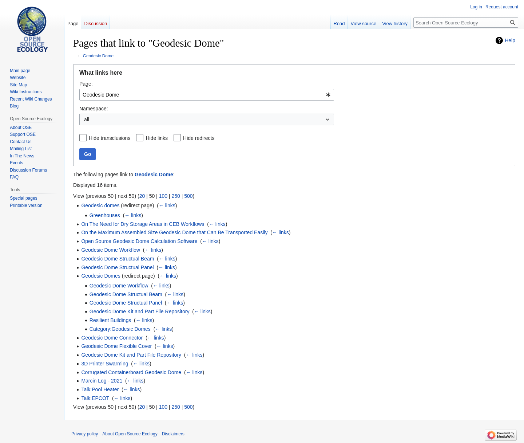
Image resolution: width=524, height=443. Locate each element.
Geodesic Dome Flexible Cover (116, 346)
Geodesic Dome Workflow (110, 250)
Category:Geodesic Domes (120, 329)
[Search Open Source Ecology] (465, 22)
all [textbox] (86, 119)
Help (510, 40)
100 (163, 196)
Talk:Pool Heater (100, 389)
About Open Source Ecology (129, 433)
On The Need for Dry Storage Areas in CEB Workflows (142, 224)
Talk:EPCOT (95, 398)
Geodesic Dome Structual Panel (117, 267)
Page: (86, 84)
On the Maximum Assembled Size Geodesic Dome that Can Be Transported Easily (174, 232)
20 (142, 196)
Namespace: (93, 108)
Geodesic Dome (98, 55)
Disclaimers (173, 433)
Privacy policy (84, 433)
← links (167, 205)
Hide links (157, 138)
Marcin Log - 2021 (101, 381)
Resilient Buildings (110, 320)
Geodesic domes (100, 205)
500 (188, 196)
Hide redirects (198, 138)
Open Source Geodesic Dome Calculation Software (139, 241)
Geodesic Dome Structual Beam (117, 259)
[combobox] (206, 95)
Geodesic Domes (100, 276)
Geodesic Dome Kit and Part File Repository (140, 311)
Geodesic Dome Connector (112, 338)
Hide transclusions (109, 138)
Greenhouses (105, 215)
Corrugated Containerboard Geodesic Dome (131, 372)
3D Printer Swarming (104, 363)
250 (175, 196)
